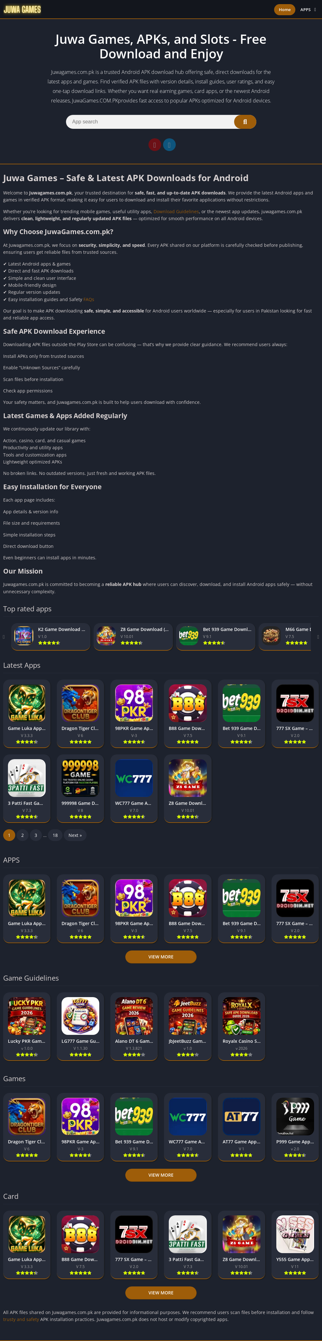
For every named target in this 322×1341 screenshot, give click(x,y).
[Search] (161, 122)
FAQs (88, 299)
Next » (75, 835)
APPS (305, 9)
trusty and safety (21, 1319)
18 (55, 835)
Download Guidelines (176, 211)
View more (161, 957)
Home (285, 9)
